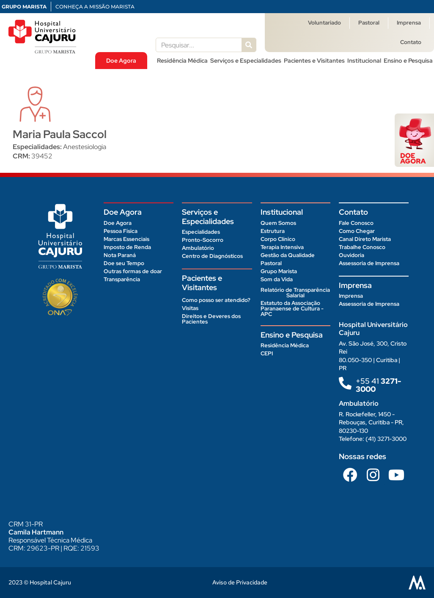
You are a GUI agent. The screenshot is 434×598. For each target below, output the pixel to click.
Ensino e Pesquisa (408, 60)
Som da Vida (277, 279)
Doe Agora (121, 60)
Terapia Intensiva (282, 247)
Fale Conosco (356, 223)
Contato (410, 42)
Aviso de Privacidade (239, 582)
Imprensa (409, 22)
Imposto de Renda (127, 247)
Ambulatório (198, 248)
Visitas (190, 308)
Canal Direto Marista (365, 239)
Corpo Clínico (278, 239)
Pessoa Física (120, 231)
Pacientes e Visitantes (314, 60)
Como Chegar (357, 231)
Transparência (122, 279)
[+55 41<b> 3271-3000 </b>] (345, 383)
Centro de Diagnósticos (212, 256)
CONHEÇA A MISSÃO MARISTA (95, 6)
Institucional (364, 60)
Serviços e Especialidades (245, 60)
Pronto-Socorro (202, 240)
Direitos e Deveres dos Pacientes (211, 319)
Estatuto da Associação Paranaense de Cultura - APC (292, 308)
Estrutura (273, 231)
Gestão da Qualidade (288, 255)
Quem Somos (278, 223)
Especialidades (201, 231)
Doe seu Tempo (124, 263)
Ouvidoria (351, 255)
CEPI (267, 353)
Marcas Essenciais (126, 239)
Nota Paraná (120, 255)
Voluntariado (324, 22)
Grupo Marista (279, 271)
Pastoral (368, 22)
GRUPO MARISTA (24, 6)
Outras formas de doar (133, 271)
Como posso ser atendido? (216, 300)
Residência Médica (182, 60)
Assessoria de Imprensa (369, 263)
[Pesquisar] (249, 45)
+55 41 (378, 385)
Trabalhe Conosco (362, 247)
